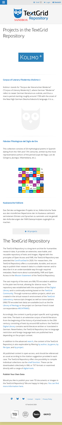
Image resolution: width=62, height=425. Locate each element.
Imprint (37, 399)
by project (19, 347)
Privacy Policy (47, 399)
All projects (32, 231)
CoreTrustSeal (20, 260)
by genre (51, 344)
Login (48, 2)
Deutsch (57, 3)
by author (42, 344)
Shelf (39, 2)
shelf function (34, 362)
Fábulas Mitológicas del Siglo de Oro (20, 141)
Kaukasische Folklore (13, 203)
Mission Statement (23, 275)
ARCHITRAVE (23, 308)
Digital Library (9, 326)
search (30, 341)
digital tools (28, 368)
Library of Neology (11, 305)
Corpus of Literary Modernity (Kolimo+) (21, 80)
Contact (30, 399)
